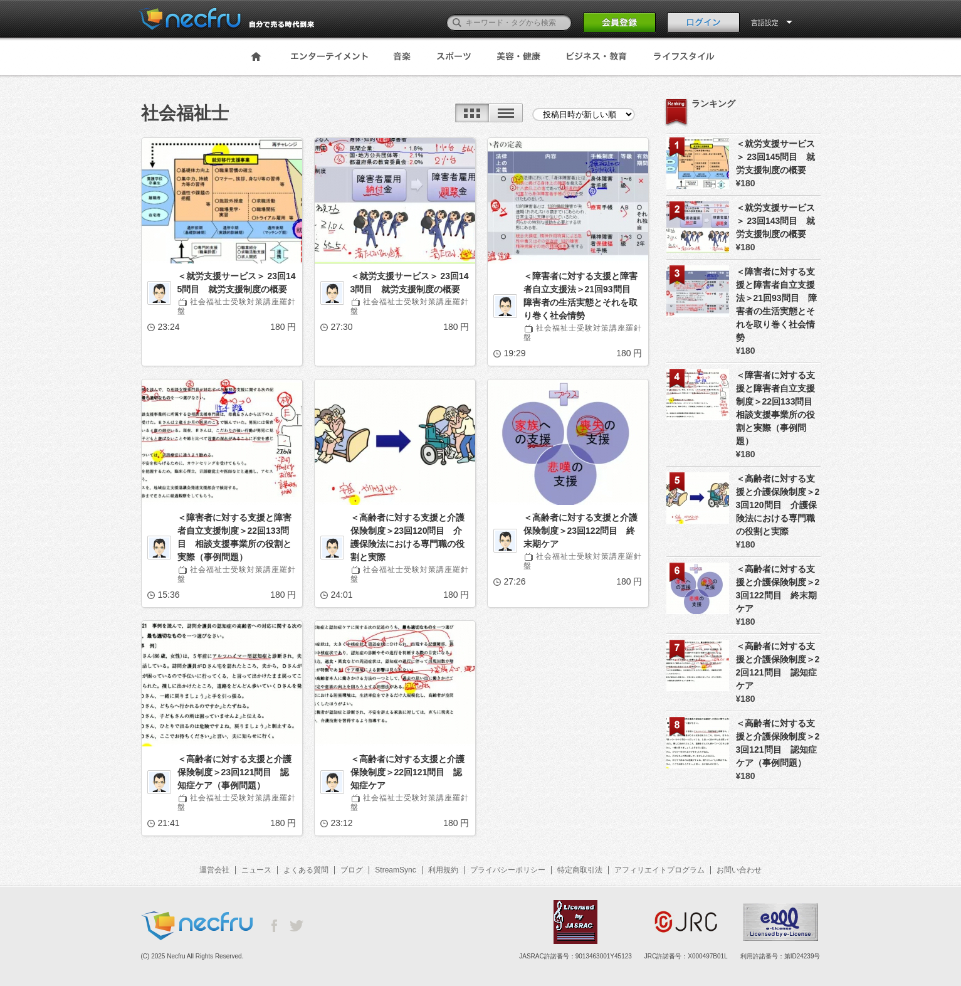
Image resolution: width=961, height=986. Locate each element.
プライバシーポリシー (507, 870)
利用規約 (443, 870)
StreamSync (395, 870)
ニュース (256, 870)
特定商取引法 (579, 870)
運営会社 (214, 870)
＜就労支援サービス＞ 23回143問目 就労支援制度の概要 (409, 282)
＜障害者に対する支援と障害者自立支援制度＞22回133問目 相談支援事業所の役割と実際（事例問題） (234, 537)
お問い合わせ (739, 870)
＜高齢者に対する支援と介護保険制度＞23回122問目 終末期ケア (580, 530)
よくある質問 (305, 870)
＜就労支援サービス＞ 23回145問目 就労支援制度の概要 (236, 282)
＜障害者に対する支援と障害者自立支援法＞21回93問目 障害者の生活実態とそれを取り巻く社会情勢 (581, 296)
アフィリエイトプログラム (659, 870)
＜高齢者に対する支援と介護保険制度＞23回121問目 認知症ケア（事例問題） (234, 772)
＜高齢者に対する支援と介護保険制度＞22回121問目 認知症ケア (407, 772)
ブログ (351, 870)
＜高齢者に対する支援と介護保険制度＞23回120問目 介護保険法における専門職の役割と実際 (407, 537)
